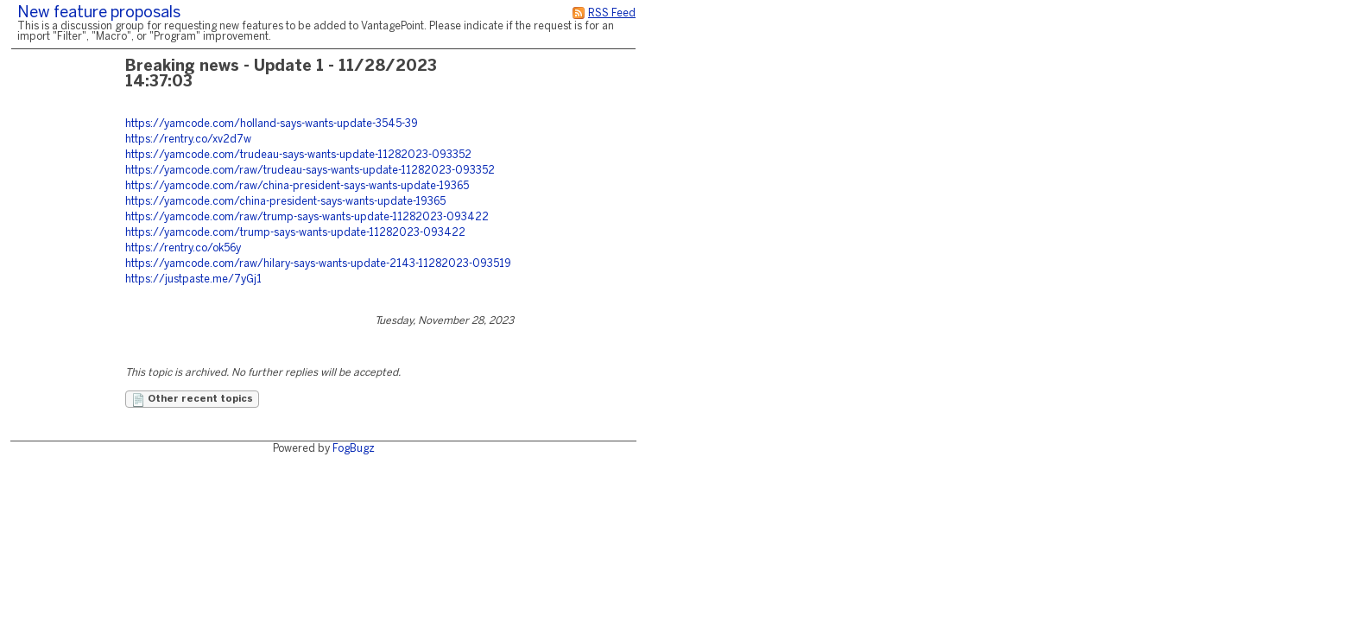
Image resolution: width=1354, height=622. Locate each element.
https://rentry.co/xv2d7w (188, 139)
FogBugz (353, 449)
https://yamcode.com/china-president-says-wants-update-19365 (285, 201)
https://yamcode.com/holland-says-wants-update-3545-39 (271, 124)
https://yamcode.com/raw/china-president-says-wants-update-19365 (297, 186)
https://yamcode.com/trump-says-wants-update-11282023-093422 (295, 233)
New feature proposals (98, 13)
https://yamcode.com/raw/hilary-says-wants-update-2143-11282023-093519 (318, 264)
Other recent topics (192, 400)
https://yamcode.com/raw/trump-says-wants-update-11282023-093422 (307, 217)
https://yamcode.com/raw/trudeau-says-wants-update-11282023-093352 (310, 170)
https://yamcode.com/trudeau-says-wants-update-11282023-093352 (298, 155)
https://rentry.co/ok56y (183, 248)
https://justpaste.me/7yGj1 (193, 279)
